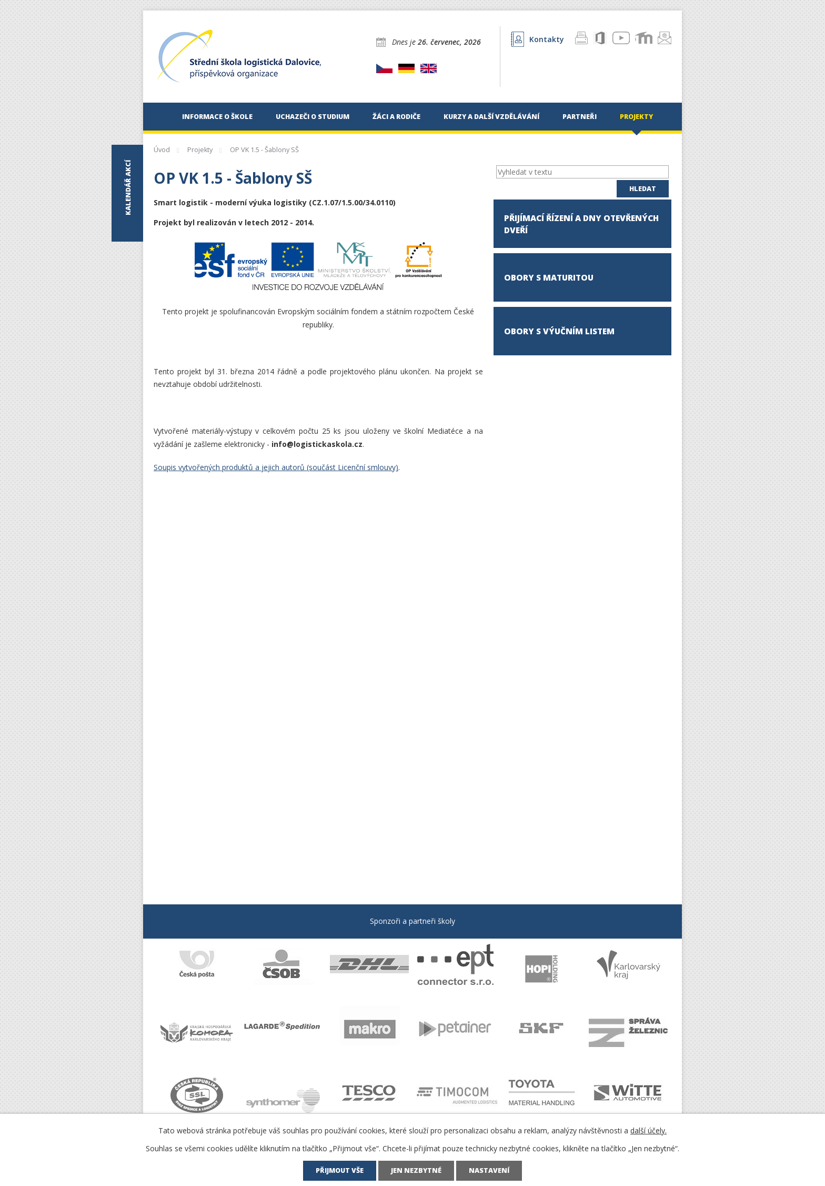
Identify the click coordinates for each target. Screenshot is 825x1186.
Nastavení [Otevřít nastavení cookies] (489, 1170)
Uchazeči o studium (312, 116)
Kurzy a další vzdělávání (491, 116)
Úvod (159, 117)
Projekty (636, 116)
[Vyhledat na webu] (582, 171)
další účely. (648, 1130)
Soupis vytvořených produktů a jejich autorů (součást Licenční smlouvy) (276, 467)
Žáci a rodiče (396, 116)
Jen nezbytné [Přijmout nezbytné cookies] (416, 1170)
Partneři (579, 116)
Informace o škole (217, 116)
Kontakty (537, 39)
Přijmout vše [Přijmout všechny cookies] (340, 1170)
